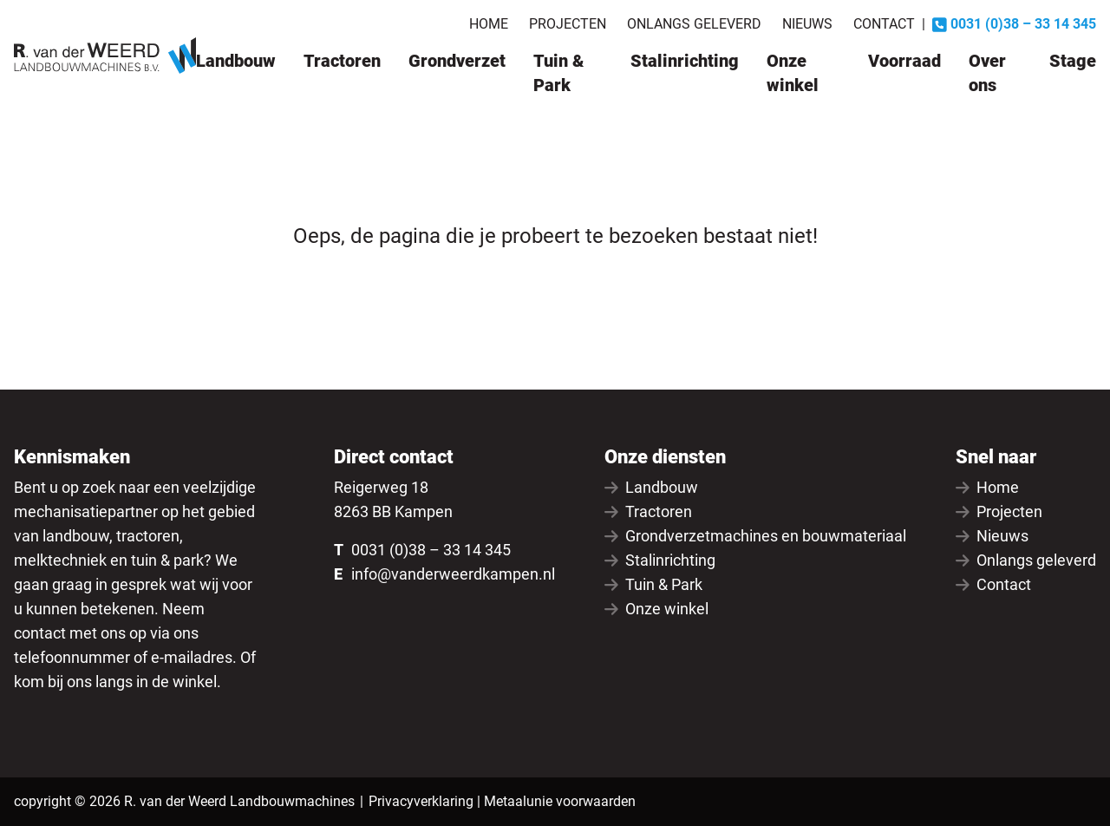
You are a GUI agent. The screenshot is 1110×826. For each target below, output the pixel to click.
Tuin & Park (558, 72)
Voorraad (904, 60)
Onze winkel (793, 72)
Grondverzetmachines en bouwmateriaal (755, 536)
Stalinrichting (684, 60)
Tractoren (342, 60)
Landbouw (236, 60)
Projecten (567, 24)
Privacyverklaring (421, 801)
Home (488, 24)
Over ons (987, 72)
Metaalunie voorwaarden (560, 801)
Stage (1072, 60)
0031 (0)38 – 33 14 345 (431, 550)
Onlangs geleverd (694, 24)
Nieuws (807, 24)
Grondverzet (457, 60)
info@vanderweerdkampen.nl (453, 574)
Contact (884, 24)
